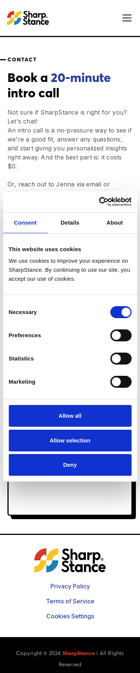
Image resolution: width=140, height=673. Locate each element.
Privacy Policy (70, 586)
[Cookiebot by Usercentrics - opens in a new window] (99, 202)
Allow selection (70, 440)
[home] (28, 18)
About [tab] (114, 222)
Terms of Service (70, 601)
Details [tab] (70, 222)
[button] (125, 18)
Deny (70, 465)
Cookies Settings (70, 616)
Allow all (70, 415)
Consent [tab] (25, 222)
